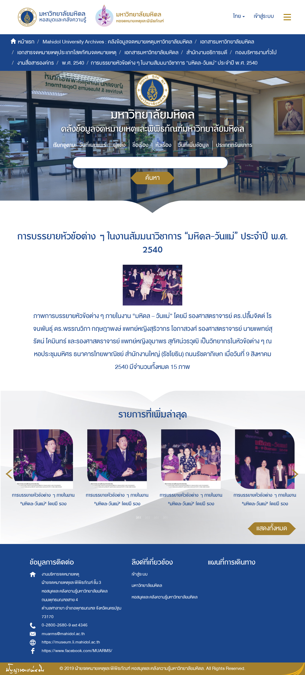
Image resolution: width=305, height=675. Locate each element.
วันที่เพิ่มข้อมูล (193, 145)
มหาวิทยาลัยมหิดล (147, 585)
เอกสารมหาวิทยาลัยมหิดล (227, 41)
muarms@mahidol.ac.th (63, 633)
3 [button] (157, 517)
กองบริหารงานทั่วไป (256, 52)
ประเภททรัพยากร (234, 145)
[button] (239, 16)
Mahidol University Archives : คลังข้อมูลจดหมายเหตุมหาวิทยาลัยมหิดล (117, 41)
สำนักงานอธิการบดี (206, 52)
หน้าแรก (26, 41)
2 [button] (148, 517)
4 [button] (166, 517)
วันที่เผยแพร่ (93, 145)
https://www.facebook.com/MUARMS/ (77, 650)
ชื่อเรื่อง (140, 145)
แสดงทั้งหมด (271, 528)
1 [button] (139, 517)
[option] (42, 473)
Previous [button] (9, 474)
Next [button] (294, 474)
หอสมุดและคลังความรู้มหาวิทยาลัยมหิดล (164, 597)
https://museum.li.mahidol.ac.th (71, 642)
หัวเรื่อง (163, 145)
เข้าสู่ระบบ (139, 574)
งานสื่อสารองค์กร (35, 63)
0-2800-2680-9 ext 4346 (65, 625)
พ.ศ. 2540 (73, 63)
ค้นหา (152, 177)
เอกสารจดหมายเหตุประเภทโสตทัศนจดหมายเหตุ (66, 52)
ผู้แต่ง (119, 145)
